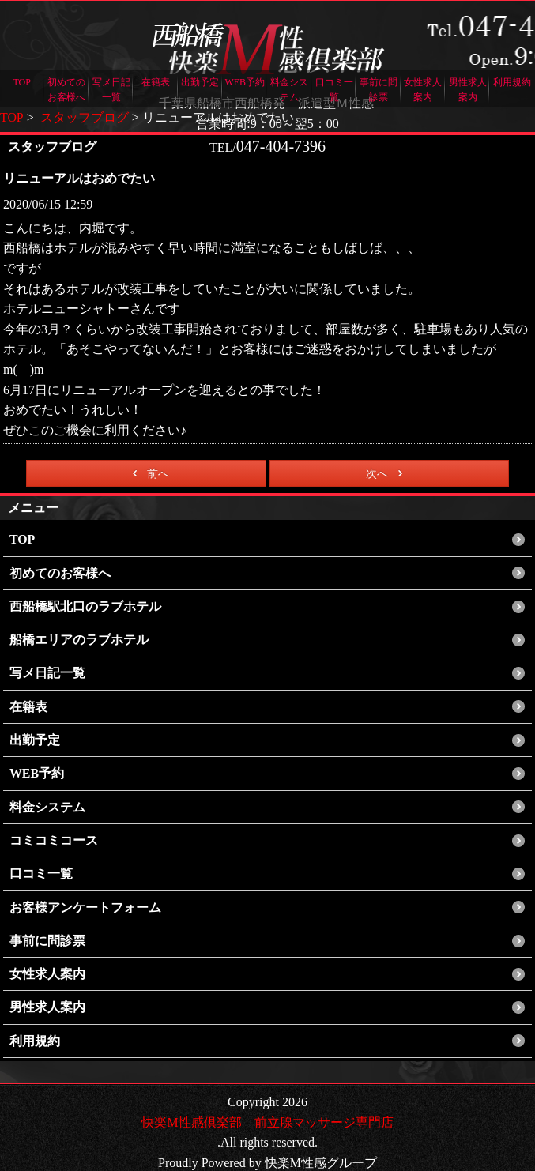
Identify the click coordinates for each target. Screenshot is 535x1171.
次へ (387, 473)
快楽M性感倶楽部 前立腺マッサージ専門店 (267, 1104)
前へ (148, 473)
